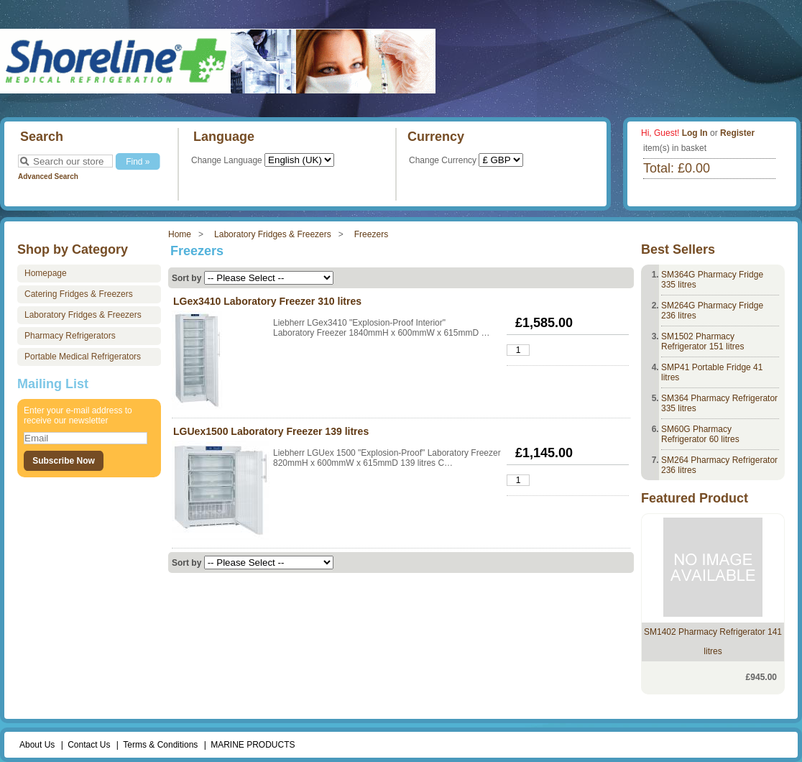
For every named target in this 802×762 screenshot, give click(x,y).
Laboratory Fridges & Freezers (272, 234)
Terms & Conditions (160, 745)
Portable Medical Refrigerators (82, 357)
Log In (695, 133)
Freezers (371, 234)
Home (179, 234)
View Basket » (681, 192)
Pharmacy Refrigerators (70, 336)
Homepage (45, 273)
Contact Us (89, 745)
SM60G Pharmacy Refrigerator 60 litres (700, 434)
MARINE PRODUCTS (253, 745)
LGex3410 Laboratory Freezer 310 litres (267, 301)
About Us (37, 745)
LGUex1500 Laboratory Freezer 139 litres (271, 431)
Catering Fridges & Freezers (78, 294)
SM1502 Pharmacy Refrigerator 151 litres (702, 341)
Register (737, 133)
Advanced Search (48, 176)
